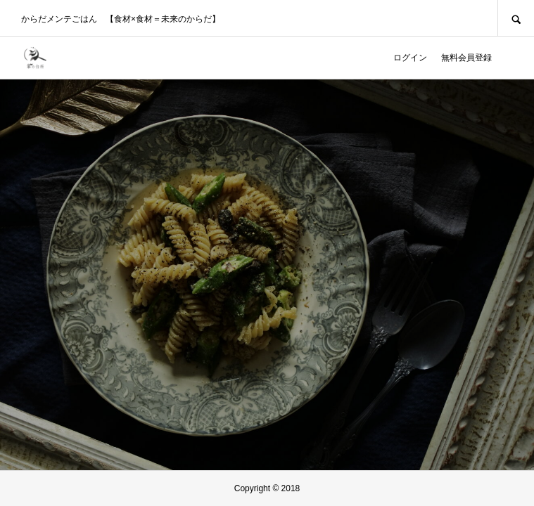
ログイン (410, 58)
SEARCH (515, 18)
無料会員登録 (466, 58)
